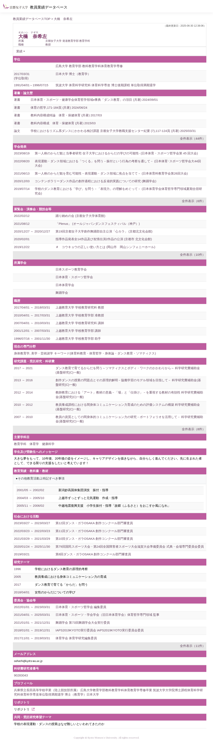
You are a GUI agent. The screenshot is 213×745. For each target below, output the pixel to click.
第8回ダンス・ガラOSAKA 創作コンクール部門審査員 (93, 554)
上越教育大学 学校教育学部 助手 (78, 338)
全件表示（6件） (193, 201)
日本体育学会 (65, 285)
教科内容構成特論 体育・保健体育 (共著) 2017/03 (66, 115)
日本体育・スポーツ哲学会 (74, 277)
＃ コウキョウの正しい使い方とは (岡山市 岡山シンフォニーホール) (105, 247)
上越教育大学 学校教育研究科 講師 (80, 323)
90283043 (21, 675)
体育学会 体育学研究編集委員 (76, 638)
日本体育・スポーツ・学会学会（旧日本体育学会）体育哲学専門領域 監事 (107, 614)
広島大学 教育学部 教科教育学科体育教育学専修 (89, 66)
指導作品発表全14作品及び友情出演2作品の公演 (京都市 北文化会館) (104, 239)
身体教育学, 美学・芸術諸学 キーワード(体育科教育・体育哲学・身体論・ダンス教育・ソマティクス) (85, 353)
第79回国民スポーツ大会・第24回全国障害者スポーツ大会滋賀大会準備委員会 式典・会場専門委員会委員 (130, 546)
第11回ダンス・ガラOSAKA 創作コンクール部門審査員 (94, 531)
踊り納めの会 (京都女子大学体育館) (80, 216)
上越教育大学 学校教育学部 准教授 (80, 315)
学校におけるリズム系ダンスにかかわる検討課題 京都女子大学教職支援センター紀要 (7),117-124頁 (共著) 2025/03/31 (113, 131)
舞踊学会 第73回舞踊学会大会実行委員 (83, 622)
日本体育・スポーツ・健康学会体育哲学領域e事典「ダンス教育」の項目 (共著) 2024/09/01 (94, 99)
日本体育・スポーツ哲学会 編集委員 (81, 607)
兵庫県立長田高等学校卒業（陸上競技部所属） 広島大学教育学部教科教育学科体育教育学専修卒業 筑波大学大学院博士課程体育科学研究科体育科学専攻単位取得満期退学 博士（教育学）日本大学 (108, 692)
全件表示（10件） (192, 254)
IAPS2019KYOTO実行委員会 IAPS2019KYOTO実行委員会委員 (100, 630)
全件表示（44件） (192, 138)
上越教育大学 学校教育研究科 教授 (80, 307)
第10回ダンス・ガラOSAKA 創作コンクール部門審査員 (94, 538)
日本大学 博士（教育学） (73, 74)
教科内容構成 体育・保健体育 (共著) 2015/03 (63, 123)
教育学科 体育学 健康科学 (34, 444)
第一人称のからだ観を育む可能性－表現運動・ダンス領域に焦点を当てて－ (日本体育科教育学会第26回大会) (111, 173)
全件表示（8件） (193, 429)
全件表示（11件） (192, 646)
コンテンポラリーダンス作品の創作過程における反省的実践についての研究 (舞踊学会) (95, 181)
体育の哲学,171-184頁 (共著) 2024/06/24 (59, 107)
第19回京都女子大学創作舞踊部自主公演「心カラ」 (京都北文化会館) (104, 231)
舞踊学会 (62, 292)
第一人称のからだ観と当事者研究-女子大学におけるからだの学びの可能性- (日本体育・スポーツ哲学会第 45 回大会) (116, 153)
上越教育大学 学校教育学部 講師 (78, 330)
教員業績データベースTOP (31, 19)
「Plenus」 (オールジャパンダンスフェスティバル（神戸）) (98, 223)
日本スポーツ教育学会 (71, 269)
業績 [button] (19, 51)
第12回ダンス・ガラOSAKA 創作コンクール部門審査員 (94, 523)
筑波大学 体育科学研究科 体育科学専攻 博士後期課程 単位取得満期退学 (106, 85)
